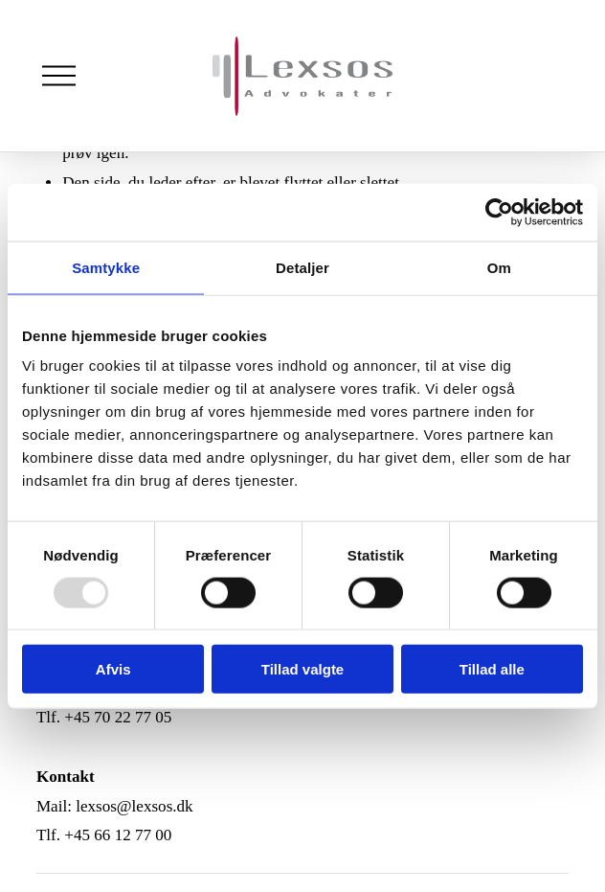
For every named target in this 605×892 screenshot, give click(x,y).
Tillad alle (492, 669)
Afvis (113, 669)
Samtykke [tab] (106, 267)
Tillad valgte (302, 669)
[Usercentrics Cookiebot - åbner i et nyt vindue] (499, 211)
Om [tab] (499, 267)
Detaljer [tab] (302, 267)
